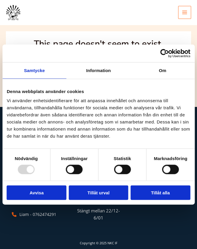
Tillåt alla (160, 192)
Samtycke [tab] (34, 70)
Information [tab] (98, 70)
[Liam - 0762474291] (33, 214)
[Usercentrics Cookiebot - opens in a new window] (164, 53)
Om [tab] (162, 70)
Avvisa (36, 192)
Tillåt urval (98, 192)
